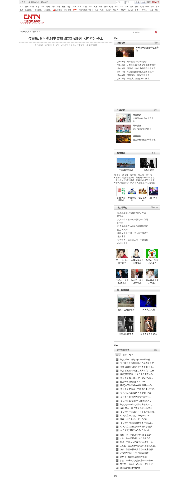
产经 (90, 7)
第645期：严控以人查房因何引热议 (133, 78)
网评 (131, 354)
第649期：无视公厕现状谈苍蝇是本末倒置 (136, 65)
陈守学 (120, 216)
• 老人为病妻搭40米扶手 (125, 182)
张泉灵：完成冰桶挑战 (137, 281)
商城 (121, 7)
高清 (96, 10)
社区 (126, 7)
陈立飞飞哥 (122, 229)
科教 (64, 7)
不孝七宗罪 (149, 170)
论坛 (142, 7)
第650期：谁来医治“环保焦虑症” (132, 61)
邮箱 (152, 7)
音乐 (58, 7)
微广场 (133, 175)
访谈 (147, 7)
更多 (156, 42)
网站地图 (44, 2)
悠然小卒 (121, 236)
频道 (151, 10)
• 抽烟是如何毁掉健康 (145, 180)
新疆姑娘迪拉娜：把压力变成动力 (132, 233)
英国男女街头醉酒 (148, 334)
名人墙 (141, 175)
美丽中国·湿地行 (121, 199)
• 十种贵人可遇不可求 (124, 180)
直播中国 (58, 10)
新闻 (27, 7)
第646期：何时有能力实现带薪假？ (133, 75)
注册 (144, 2)
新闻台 (35, 32)
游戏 (157, 7)
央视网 (22, 2)
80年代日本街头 (126, 334)
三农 (116, 7)
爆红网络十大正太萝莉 (152, 281)
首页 (21, 7)
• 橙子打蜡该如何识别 (124, 177)
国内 (118, 354)
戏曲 (53, 7)
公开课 (130, 10)
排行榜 (149, 175)
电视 (21, 10)
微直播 (125, 175)
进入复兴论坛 (72, 45)
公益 (85, 7)
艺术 (80, 7)
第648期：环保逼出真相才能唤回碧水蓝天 (136, 68)
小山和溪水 (122, 243)
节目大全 (47, 10)
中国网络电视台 (33, 2)
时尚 (111, 7)
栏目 (157, 10)
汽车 (95, 7)
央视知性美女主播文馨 (137, 261)
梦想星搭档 (132, 199)
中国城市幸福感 (126, 170)
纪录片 (115, 10)
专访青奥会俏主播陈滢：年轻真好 (132, 240)
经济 (32, 7)
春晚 (48, 7)
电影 (102, 10)
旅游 (101, 7)
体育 (37, 7)
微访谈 (117, 175)
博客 (137, 7)
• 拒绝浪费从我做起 (146, 182)
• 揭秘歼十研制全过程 (145, 177)
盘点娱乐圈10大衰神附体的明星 (131, 213)
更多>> (154, 153)
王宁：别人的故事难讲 (122, 261)
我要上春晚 (142, 199)
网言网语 (137, 115)
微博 (131, 7)
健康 (106, 7)
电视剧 (108, 10)
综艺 (42, 7)
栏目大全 (38, 10)
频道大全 (28, 10)
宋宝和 (120, 223)
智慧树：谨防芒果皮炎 (152, 261)
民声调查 (137, 125)
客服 (149, 2)
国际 (124, 354)
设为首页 (155, 2)
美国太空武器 (148, 309)
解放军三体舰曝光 (126, 310)
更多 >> (154, 207)
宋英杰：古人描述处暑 (122, 281)
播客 (136, 10)
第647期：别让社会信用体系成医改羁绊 (135, 72)
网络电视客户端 (85, 10)
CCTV (144, 10)
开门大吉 (153, 198)
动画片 (123, 10)
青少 (69, 7)
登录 (137, 2)
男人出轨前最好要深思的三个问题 (132, 219)
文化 (74, 7)
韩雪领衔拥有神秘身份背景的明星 (132, 226)
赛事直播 (67, 10)
